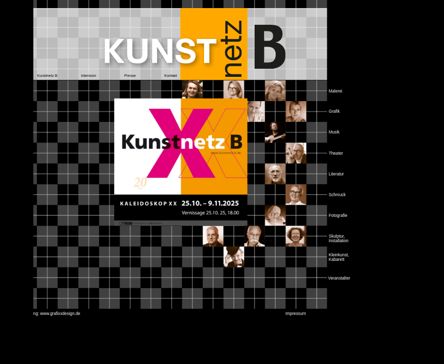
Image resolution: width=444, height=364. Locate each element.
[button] (47, 75)
